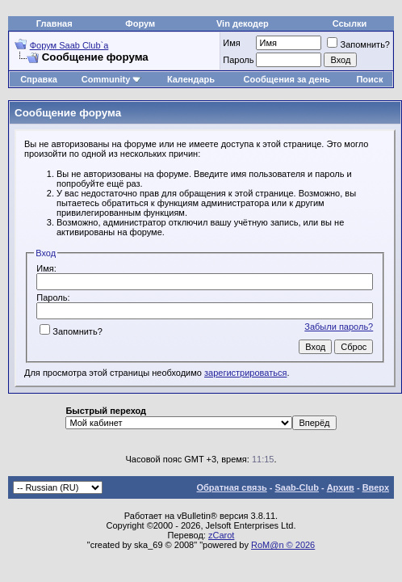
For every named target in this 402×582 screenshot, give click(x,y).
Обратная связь (232, 487)
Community (112, 79)
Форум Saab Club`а (69, 45)
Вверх (375, 487)
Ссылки (350, 23)
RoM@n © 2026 (283, 545)
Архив (340, 487)
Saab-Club (296, 487)
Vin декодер (242, 23)
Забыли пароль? (338, 326)
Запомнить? (358, 44)
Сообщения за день (287, 79)
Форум (140, 23)
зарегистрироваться (245, 372)
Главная (54, 23)
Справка (38, 79)
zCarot (221, 535)
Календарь (191, 79)
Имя (231, 43)
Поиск (369, 79)
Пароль (238, 60)
